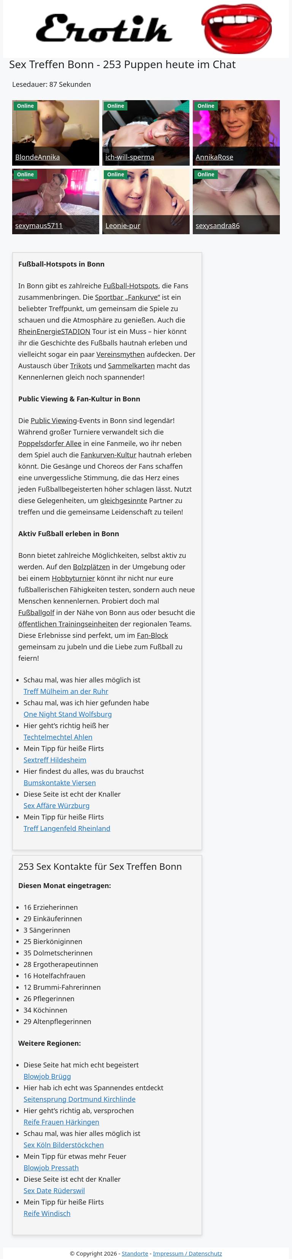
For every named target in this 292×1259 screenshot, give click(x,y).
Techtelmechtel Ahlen (58, 736)
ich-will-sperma (129, 156)
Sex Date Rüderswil (54, 1190)
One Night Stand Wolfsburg (68, 714)
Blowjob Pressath (51, 1167)
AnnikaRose (214, 156)
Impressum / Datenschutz (187, 1253)
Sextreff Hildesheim (55, 759)
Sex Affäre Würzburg (57, 805)
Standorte (135, 1253)
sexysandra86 (218, 225)
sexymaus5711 (39, 225)
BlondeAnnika (37, 156)
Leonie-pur (122, 225)
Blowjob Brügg (47, 1076)
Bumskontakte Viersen (60, 782)
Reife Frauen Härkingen (61, 1121)
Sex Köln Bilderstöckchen (64, 1144)
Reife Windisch (47, 1213)
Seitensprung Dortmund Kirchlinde (80, 1099)
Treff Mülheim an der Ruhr (66, 691)
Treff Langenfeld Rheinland (67, 828)
